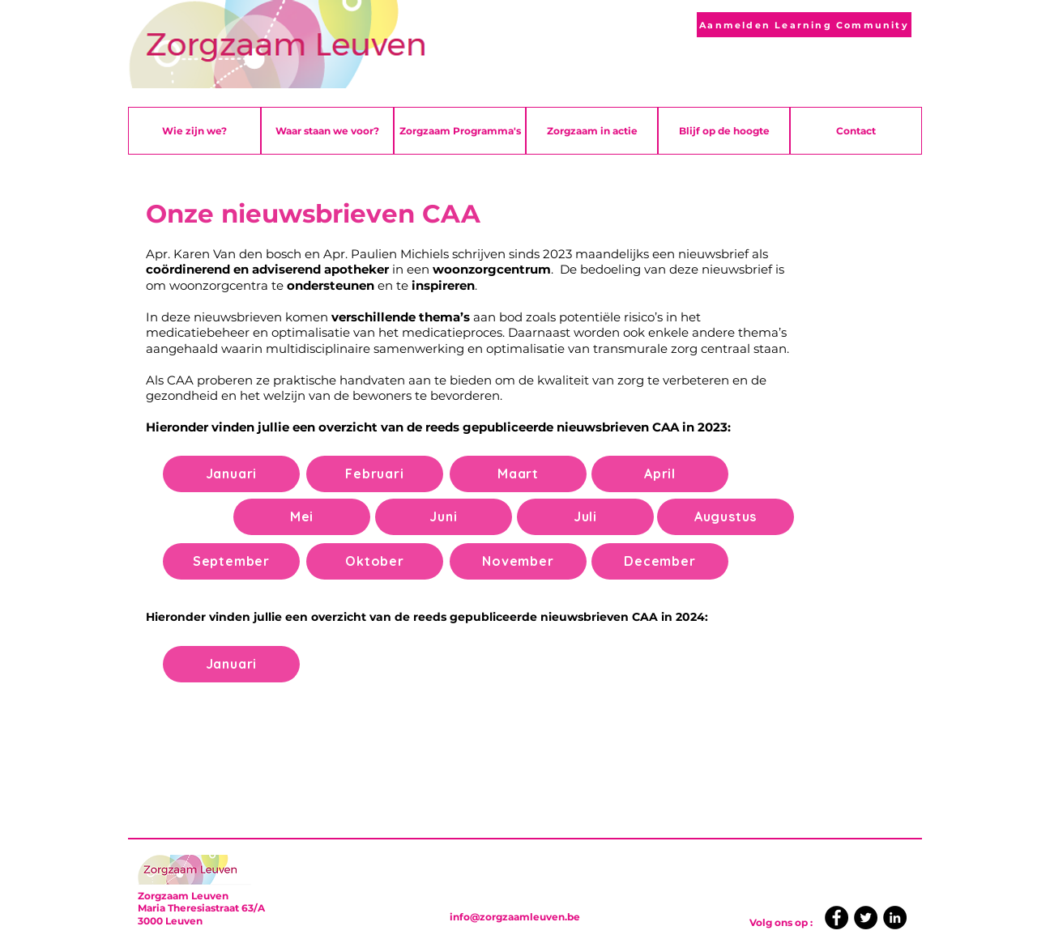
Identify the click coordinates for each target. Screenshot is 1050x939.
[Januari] (231, 474)
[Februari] (374, 474)
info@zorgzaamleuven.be (515, 917)
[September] (231, 561)
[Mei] (301, 517)
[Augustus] (725, 517)
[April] (659, 474)
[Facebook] (836, 917)
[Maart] (518, 474)
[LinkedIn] (895, 917)
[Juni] (443, 517)
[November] (518, 561)
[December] (659, 561)
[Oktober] (374, 561)
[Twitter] (865, 917)
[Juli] (585, 517)
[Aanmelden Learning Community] (804, 24)
